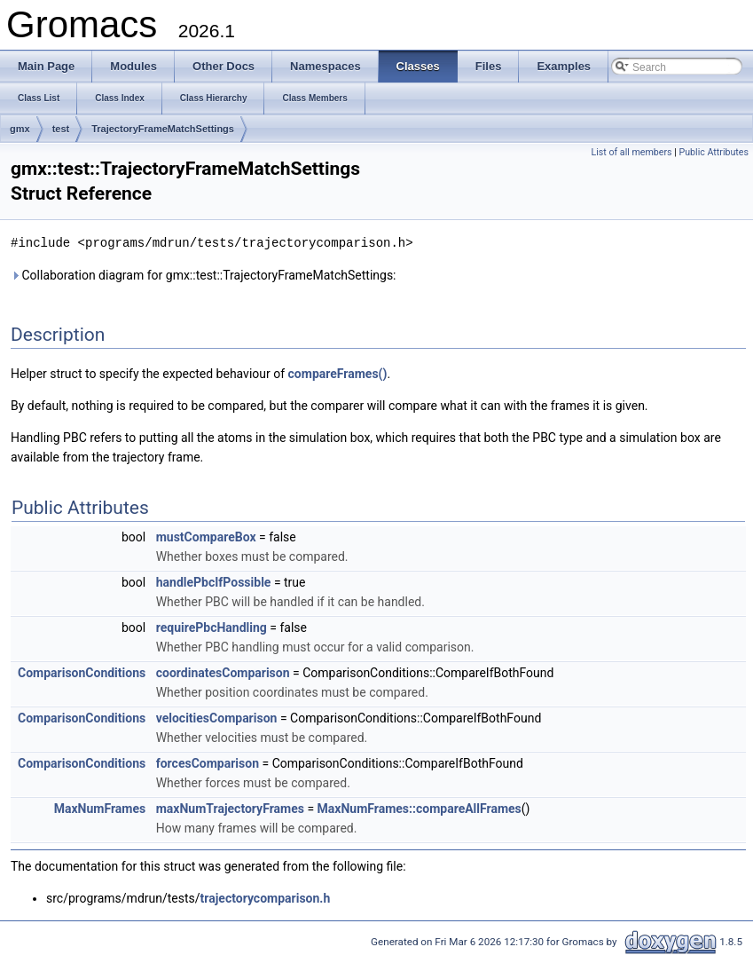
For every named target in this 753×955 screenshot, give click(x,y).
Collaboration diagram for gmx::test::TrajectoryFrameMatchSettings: (203, 274)
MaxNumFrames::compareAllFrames (420, 808)
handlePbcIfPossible (213, 581)
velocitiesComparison (217, 717)
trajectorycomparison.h (265, 897)
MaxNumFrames (100, 808)
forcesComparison (207, 762)
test (61, 128)
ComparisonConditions (81, 672)
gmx (20, 128)
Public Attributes (713, 152)
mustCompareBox (206, 536)
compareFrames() (338, 373)
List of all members (631, 152)
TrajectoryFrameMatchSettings (162, 128)
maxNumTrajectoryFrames (230, 808)
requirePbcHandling (211, 627)
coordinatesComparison (223, 672)
